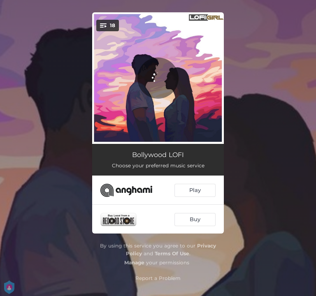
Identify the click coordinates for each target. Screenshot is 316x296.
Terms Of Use (172, 253)
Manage (134, 262)
